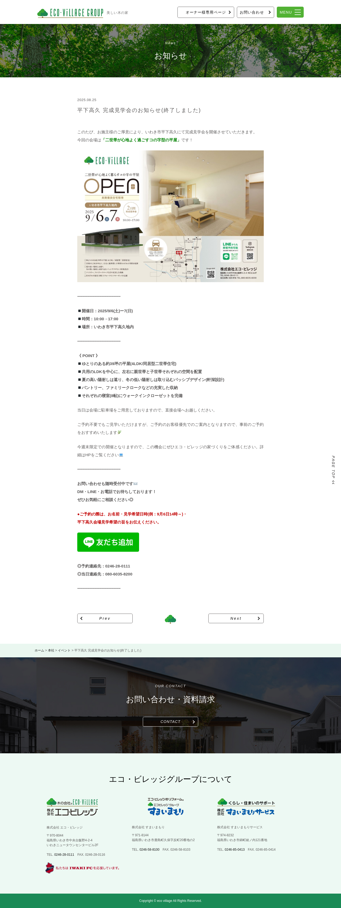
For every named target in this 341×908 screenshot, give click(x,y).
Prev (105, 618)
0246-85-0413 (235, 849)
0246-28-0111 (64, 855)
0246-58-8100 (150, 849)
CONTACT (171, 721)
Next (236, 618)
